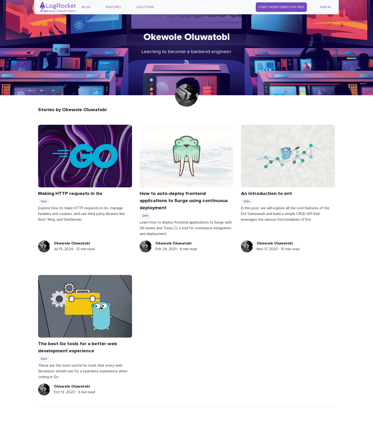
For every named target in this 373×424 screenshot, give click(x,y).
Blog (86, 7)
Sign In (325, 7)
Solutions (145, 7)
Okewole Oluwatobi (72, 243)
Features (113, 7)
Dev (44, 201)
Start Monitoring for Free (281, 7)
